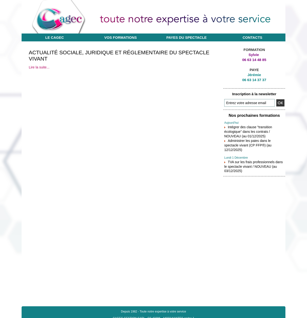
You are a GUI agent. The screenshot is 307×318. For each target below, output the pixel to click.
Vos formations (120, 37)
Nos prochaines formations (254, 115)
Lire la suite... (39, 67)
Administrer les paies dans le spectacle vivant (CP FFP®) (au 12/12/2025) (253, 140)
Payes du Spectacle (186, 37)
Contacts (252, 37)
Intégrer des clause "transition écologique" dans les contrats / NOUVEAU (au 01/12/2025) (253, 130)
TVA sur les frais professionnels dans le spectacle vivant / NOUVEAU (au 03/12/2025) (253, 158)
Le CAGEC (54, 37)
